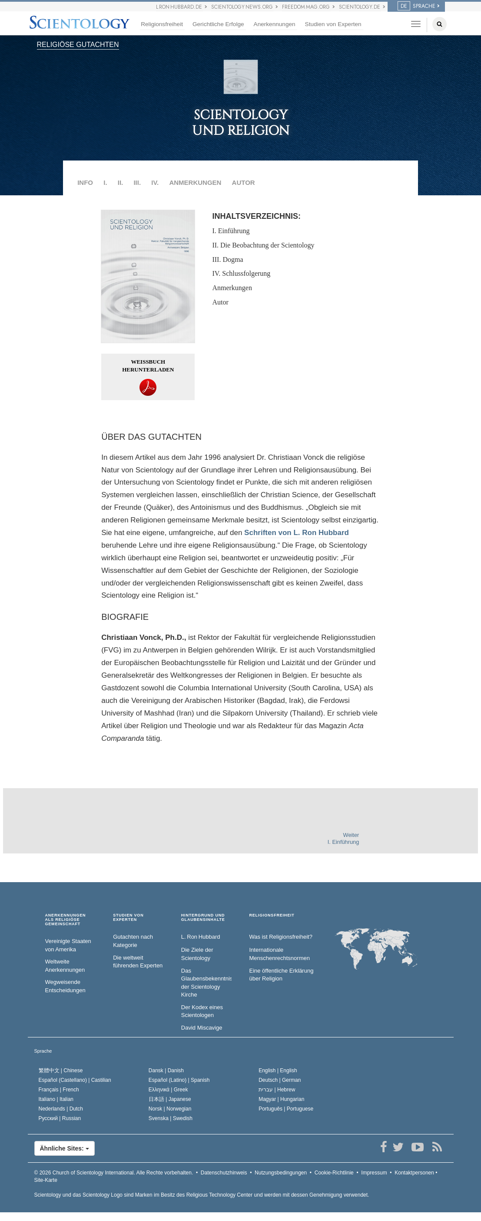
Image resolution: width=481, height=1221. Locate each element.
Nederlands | (61, 1109)
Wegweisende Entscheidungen (65, 986)
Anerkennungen (274, 24)
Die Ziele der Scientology (197, 954)
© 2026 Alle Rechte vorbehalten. (113, 1173)
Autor (220, 302)
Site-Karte (45, 1180)
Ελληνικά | (168, 1090)
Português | (286, 1109)
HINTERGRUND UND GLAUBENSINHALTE (203, 917)
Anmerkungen (232, 287)
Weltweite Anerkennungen (65, 965)
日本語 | (170, 1099)
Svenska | (170, 1118)
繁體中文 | (61, 1070)
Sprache (43, 1051)
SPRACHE (416, 6)
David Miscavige (201, 1027)
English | (278, 1070)
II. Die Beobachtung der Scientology (263, 245)
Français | (59, 1090)
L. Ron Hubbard (200, 936)
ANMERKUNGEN (195, 182)
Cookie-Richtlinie (334, 1173)
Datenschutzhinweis (224, 1173)
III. (137, 182)
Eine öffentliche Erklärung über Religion (281, 974)
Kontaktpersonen (414, 1173)
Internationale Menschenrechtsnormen (279, 954)
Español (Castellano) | (75, 1080)
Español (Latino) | (179, 1080)
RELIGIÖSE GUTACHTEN (78, 44)
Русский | (60, 1118)
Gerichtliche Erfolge (218, 24)
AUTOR (243, 182)
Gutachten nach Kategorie (133, 940)
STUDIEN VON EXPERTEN (128, 917)
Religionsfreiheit (162, 24)
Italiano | (56, 1099)
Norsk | (170, 1109)
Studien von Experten (333, 24)
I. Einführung (230, 230)
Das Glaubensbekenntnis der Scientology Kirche (206, 982)
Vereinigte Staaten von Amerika (68, 945)
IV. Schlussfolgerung (241, 273)
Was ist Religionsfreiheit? (280, 936)
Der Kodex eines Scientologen (202, 1011)
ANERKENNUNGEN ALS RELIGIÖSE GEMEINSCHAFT (65, 919)
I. (105, 182)
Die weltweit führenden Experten (138, 961)
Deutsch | (280, 1080)
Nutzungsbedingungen (281, 1173)
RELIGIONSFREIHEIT (271, 915)
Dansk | (166, 1070)
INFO (85, 182)
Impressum (374, 1173)
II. (120, 182)
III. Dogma (227, 259)
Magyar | (281, 1099)
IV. (155, 182)
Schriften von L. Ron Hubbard (296, 533)
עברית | (277, 1090)
